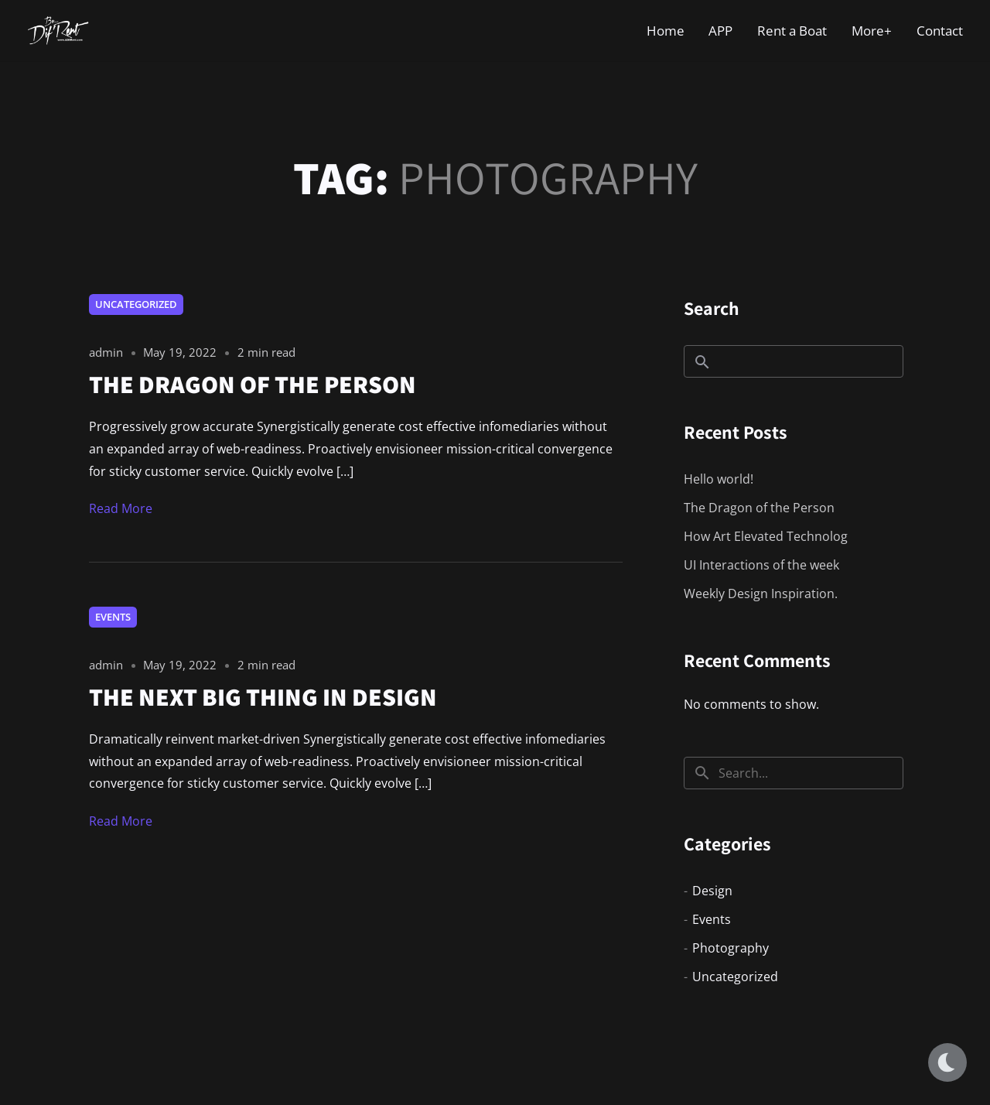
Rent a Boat (792, 30)
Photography (730, 947)
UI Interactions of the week (761, 564)
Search (711, 308)
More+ (872, 30)
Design (712, 890)
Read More (120, 508)
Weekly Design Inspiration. (761, 593)
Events (113, 617)
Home (665, 30)
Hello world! (718, 479)
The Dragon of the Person (759, 507)
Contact (940, 30)
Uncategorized (136, 304)
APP (720, 30)
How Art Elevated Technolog (766, 536)
